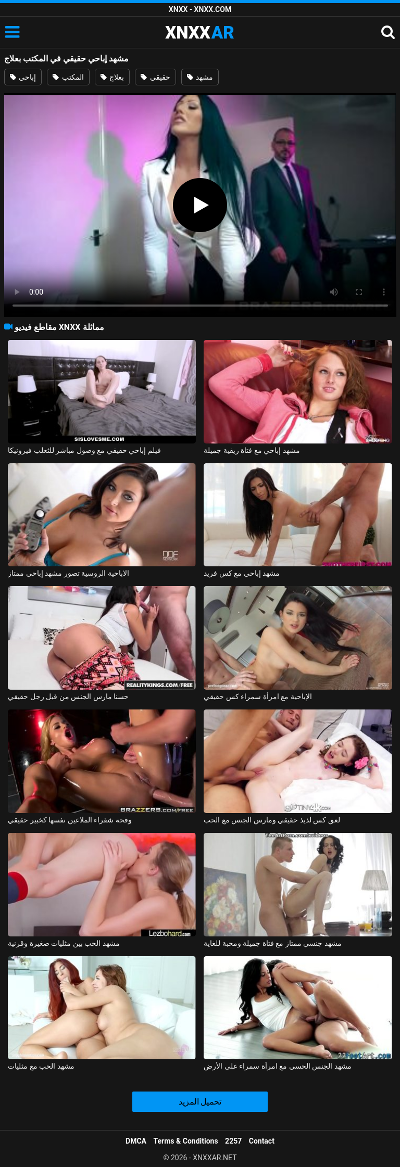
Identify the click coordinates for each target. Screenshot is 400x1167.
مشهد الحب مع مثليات (41, 1066)
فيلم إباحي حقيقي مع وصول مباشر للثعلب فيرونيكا (84, 450)
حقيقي (155, 77)
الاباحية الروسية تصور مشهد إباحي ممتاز (68, 573)
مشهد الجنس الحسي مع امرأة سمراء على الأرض (277, 1066)
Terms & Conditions (186, 1141)
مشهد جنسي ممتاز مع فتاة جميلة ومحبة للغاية (272, 943)
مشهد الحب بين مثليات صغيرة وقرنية (63, 943)
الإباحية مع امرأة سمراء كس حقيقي (257, 696)
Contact (261, 1141)
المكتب (68, 77)
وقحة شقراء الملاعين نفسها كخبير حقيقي (69, 820)
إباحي (23, 77)
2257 (233, 1141)
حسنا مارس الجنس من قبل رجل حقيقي (68, 696)
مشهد (200, 77)
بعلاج (112, 77)
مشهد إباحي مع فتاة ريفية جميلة (251, 450)
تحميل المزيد (200, 1102)
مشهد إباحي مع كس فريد (242, 573)
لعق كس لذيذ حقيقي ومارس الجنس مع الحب (272, 820)
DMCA (136, 1141)
